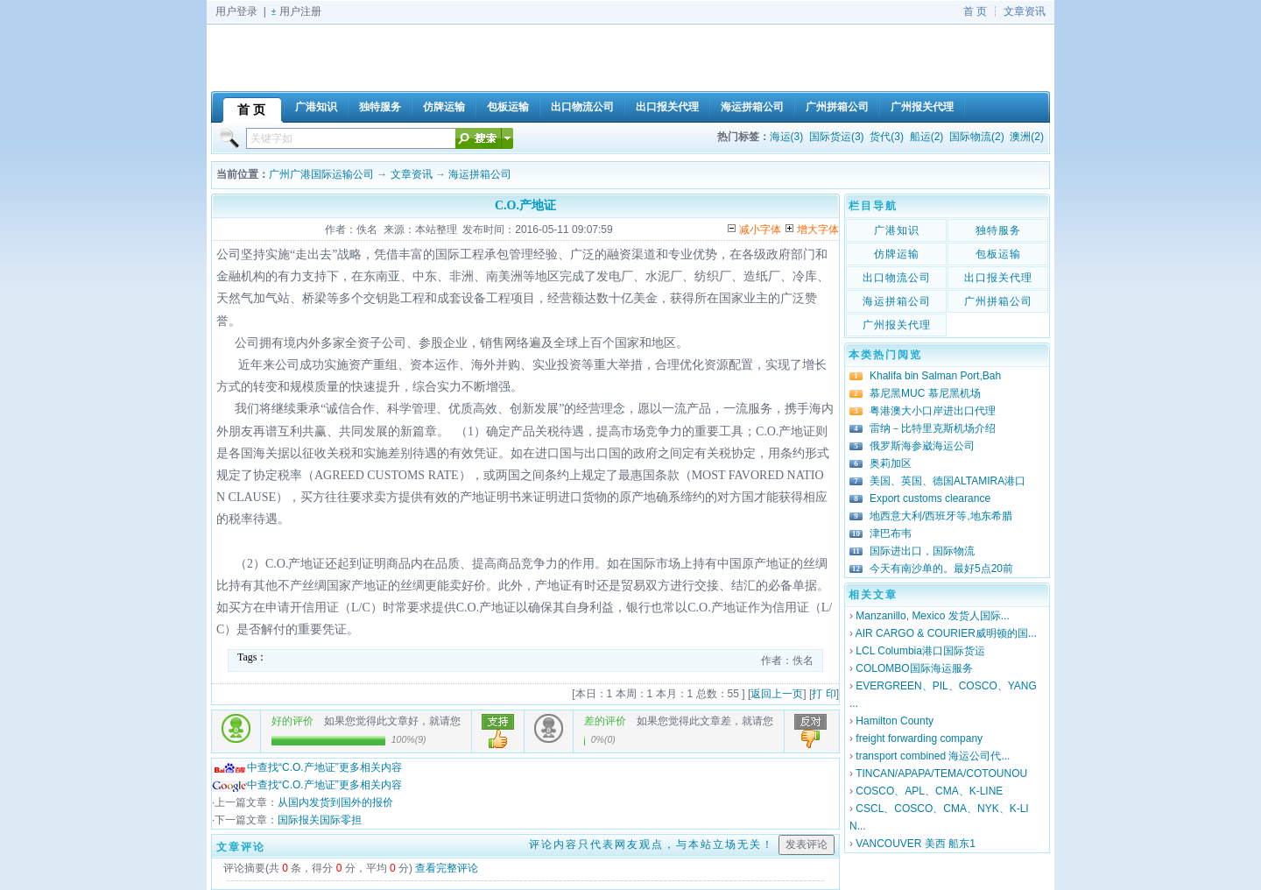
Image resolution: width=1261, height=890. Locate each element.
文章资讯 (1025, 11)
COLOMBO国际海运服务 (914, 668)
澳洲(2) (1027, 137)
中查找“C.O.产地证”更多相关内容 (307, 767)
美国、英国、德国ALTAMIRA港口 (947, 481)
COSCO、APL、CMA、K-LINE (929, 791)
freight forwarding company (919, 738)
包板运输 (998, 254)
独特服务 (998, 230)
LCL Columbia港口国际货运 (920, 651)
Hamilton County (894, 721)
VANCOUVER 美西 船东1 (915, 843)
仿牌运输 (896, 254)
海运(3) (787, 137)
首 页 (975, 11)
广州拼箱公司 (998, 301)
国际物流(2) (976, 137)
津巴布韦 (891, 533)
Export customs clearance (930, 498)
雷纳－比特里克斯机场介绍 (933, 428)
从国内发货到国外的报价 (335, 802)
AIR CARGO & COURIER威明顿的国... (946, 633)
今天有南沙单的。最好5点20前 (941, 568)
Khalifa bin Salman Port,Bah (935, 376)
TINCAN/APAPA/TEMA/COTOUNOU (941, 773)
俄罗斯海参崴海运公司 (922, 446)
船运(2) (927, 137)
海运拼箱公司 (479, 174)
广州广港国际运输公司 (321, 174)
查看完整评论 (446, 868)
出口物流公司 (897, 278)
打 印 (823, 694)
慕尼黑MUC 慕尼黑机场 (925, 393)
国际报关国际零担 (320, 820)
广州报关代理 (897, 325)
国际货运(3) (836, 137)
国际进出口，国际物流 (922, 551)
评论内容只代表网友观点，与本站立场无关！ (651, 844)
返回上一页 (776, 694)
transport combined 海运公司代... (933, 756)
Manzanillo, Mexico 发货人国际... (932, 616)
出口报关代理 (998, 278)
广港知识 (896, 230)
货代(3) (887, 137)
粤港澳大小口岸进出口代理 (933, 411)
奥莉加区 (891, 463)
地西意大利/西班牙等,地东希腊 (941, 516)
